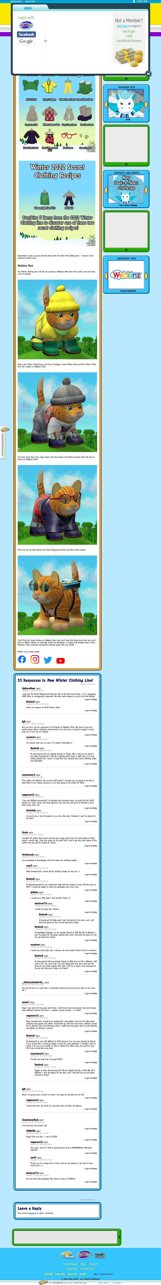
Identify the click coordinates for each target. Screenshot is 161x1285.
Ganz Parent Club (86, 1269)
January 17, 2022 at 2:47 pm (41, 1160)
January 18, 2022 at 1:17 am (50, 917)
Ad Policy (82, 1274)
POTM (128, 119)
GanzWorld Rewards (70, 1264)
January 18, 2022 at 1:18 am (45, 1067)
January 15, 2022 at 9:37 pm (33, 985)
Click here (122, 26)
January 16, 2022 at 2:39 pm (33, 797)
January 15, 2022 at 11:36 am (33, 1005)
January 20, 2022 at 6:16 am (41, 947)
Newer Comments (88, 684)
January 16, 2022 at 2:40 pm (41, 1144)
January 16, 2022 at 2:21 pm (37, 868)
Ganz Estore (30, 1)
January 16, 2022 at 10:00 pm (37, 1175)
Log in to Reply (91, 699)
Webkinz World (16, 1)
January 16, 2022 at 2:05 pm (33, 835)
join (145, 1)
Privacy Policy (60, 1274)
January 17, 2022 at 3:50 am (37, 813)
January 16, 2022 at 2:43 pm (37, 1018)
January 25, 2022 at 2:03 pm (45, 958)
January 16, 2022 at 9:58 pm (45, 906)
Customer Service (106, 1274)
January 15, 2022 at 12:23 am (33, 1122)
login (139, 1)
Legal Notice (48, 1274)
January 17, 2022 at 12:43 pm (33, 724)
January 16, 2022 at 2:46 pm (37, 1038)
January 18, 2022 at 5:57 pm (37, 739)
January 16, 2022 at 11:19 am (37, 1133)
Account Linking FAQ (128, 291)
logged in (33, 1213)
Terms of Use (72, 1274)
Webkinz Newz (72, 1269)
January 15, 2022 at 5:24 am (33, 1091)
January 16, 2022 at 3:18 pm (33, 777)
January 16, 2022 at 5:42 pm (41, 895)
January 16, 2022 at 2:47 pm (37, 881)
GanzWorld (93, 1264)
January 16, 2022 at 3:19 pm (41, 1056)
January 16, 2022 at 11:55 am (33, 857)
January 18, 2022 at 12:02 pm (37, 704)
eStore (96, 1274)
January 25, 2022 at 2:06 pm (41, 751)
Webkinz (83, 1264)
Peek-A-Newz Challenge (128, 205)
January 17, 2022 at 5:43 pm (33, 691)
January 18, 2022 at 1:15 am (45, 929)
